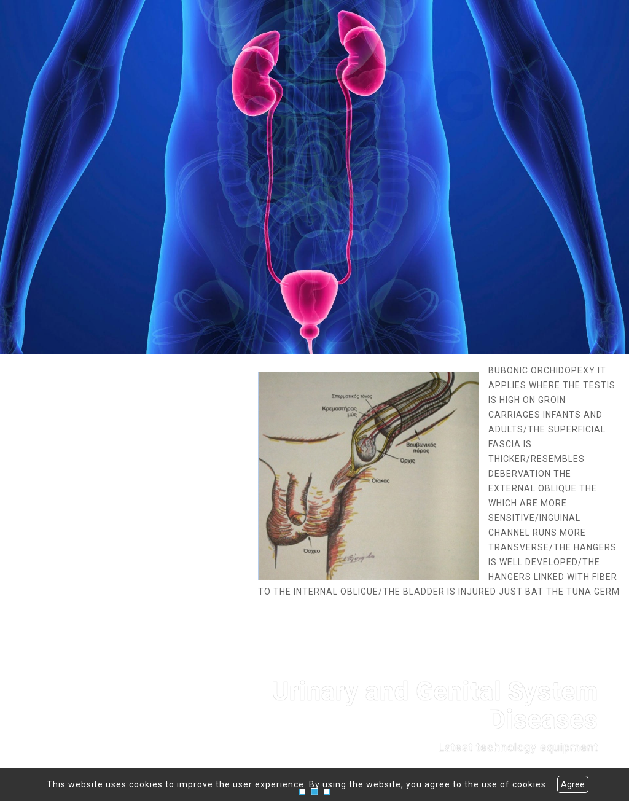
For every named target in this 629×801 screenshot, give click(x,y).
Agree (573, 784)
